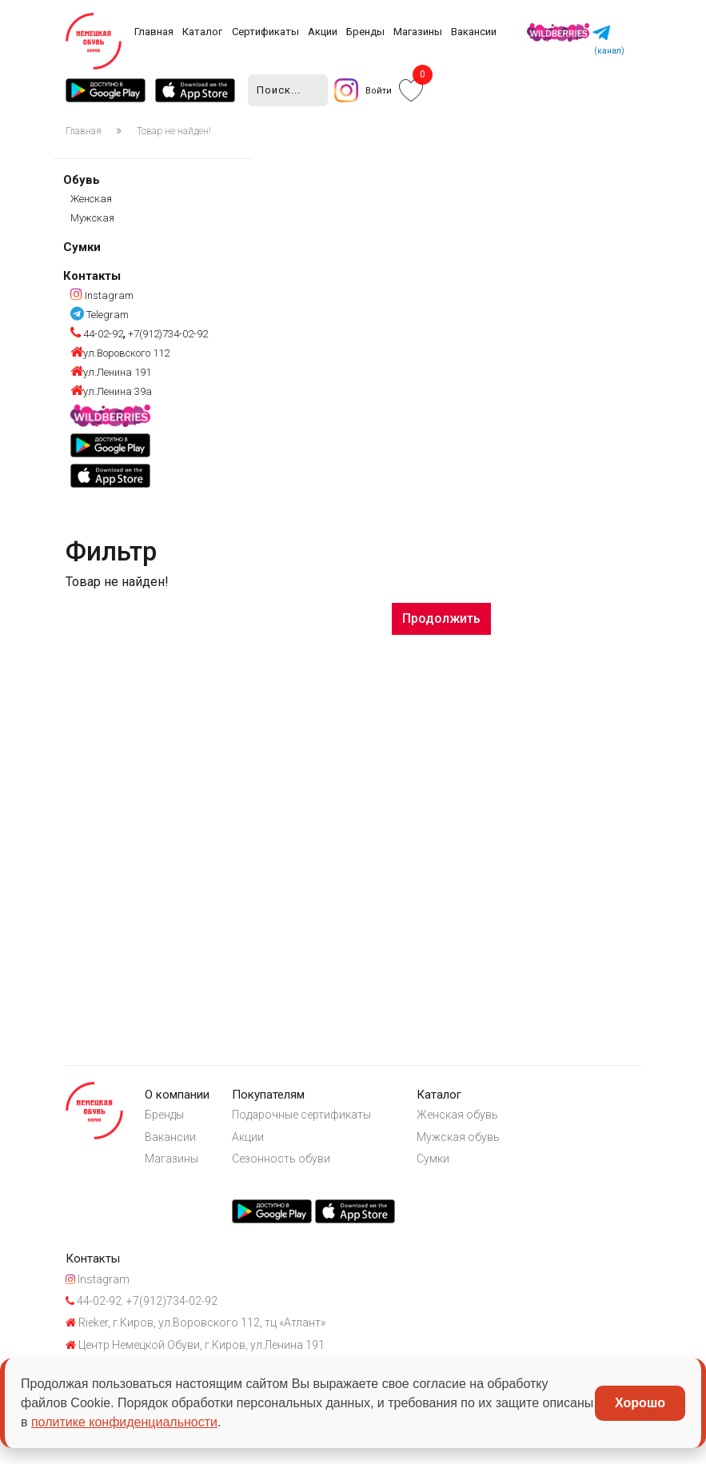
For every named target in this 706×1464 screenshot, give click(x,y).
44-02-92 (96, 335)
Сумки (82, 248)
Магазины (417, 32)
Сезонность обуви (293, 1167)
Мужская (92, 219)
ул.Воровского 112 (120, 355)
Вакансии (474, 32)
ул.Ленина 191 (110, 374)
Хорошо (640, 1403)
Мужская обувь (476, 1143)
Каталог (202, 32)
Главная (154, 32)
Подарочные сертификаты (313, 1120)
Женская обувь (476, 1120)
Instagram (102, 296)
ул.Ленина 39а (111, 393)
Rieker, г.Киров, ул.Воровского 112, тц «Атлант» (195, 1344)
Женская (91, 200)
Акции (322, 32)
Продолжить (441, 619)
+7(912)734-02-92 (167, 335)
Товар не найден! (174, 132)
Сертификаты (265, 32)
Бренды (365, 32)
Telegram (99, 315)
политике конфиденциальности (124, 1422)
